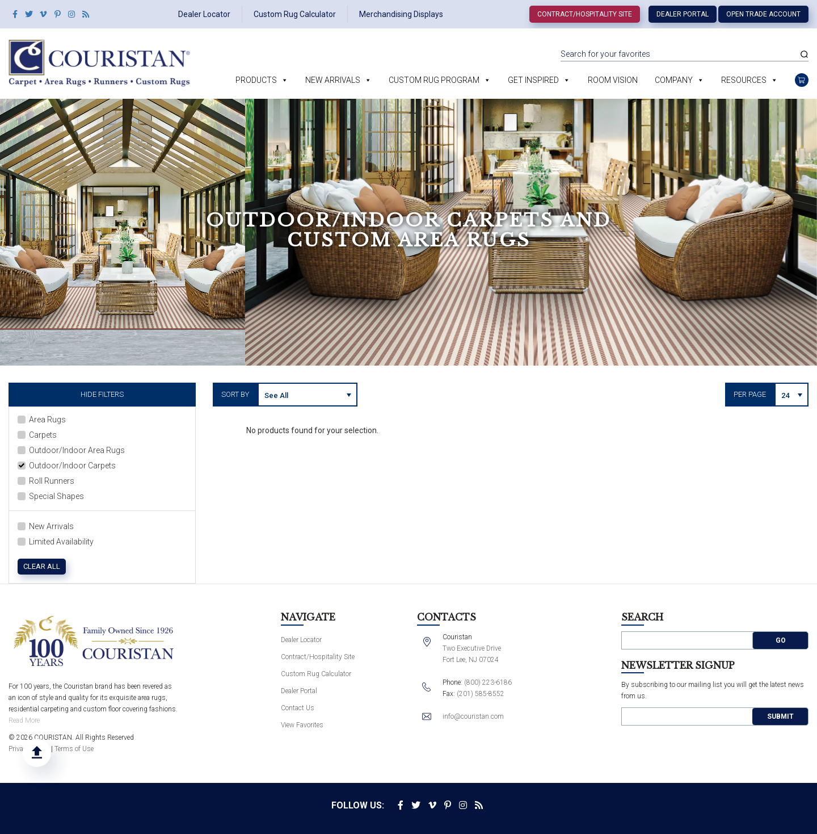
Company (674, 80)
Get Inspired (533, 80)
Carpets (37, 434)
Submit (780, 716)
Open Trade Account (763, 14)
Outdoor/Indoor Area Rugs (71, 450)
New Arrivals (332, 80)
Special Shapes (51, 496)
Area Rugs (42, 419)
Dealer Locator (204, 14)
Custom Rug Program (434, 80)
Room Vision (613, 80)
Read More (24, 720)
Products (256, 80)
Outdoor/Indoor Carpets (67, 465)
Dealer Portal (682, 14)
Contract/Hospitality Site (584, 14)
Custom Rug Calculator (295, 14)
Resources (744, 80)
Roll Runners (46, 480)
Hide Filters (102, 394)
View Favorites (302, 725)
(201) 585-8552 (480, 694)
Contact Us (297, 708)
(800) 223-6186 (488, 682)
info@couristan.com (473, 716)
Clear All (41, 566)
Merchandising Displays (401, 14)
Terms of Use (74, 749)
